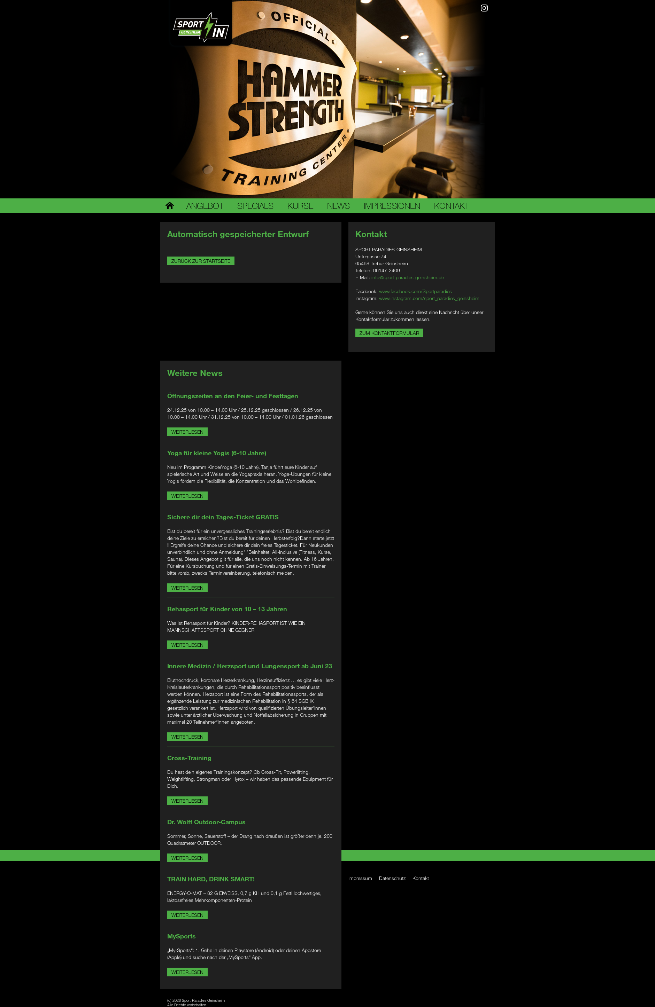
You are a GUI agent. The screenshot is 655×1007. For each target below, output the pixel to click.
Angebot (204, 206)
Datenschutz (392, 878)
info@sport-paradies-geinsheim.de (407, 277)
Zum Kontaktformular (389, 333)
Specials (255, 206)
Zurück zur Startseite (200, 261)
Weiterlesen (187, 432)
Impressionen (392, 206)
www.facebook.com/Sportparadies (415, 291)
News (338, 206)
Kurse (300, 206)
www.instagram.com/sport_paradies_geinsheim (429, 298)
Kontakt (451, 206)
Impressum (360, 878)
